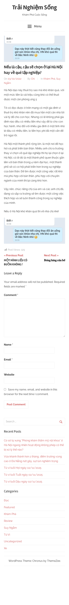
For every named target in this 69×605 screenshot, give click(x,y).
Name (8, 344)
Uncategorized (13, 541)
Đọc (6, 500)
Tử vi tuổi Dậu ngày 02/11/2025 (23, 481)
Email (8, 359)
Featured (9, 507)
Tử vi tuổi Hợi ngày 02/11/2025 (22, 467)
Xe (5, 548)
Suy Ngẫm (10, 527)
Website (9, 374)
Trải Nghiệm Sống (34, 7)
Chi (33, 78)
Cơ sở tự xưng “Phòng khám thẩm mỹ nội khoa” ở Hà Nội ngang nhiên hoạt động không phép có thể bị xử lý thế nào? (34, 445)
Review (8, 520)
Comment (11, 295)
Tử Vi (7, 534)
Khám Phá (49, 78)
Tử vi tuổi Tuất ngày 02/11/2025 (23, 474)
